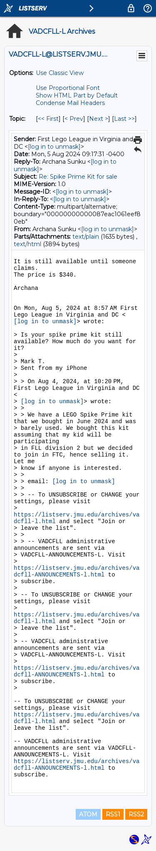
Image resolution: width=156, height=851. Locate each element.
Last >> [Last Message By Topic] (124, 118)
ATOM (88, 814)
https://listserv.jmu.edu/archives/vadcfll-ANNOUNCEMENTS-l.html (76, 571)
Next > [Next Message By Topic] (98, 118)
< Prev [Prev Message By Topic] (73, 118)
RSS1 (113, 814)
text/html (27, 244)
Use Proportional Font (68, 88)
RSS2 (136, 814)
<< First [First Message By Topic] (48, 118)
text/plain (85, 236)
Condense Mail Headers (70, 103)
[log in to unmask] (54, 146)
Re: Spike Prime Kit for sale (78, 176)
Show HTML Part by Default (77, 95)
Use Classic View (60, 73)
